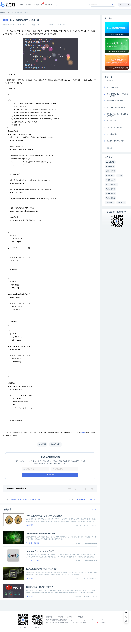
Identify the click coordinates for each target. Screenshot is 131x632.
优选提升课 (38, 5)
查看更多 (110, 148)
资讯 (57, 5)
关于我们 (49, 617)
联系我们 (70, 617)
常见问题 (80, 617)
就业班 (28, 5)
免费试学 (50, 475)
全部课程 (48, 5)
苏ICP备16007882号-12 (98, 620)
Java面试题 (29, 525)
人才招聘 (60, 617)
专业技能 (36, 543)
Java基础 (29, 543)
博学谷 (82, 432)
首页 (21, 5)
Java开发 (36, 561)
